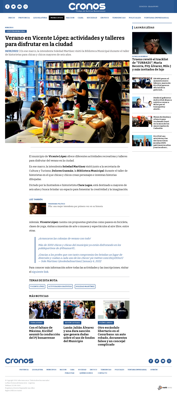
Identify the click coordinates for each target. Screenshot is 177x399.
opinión (153, 370)
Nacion (70, 18)
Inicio (11, 18)
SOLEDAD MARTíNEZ (85, 287)
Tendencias (118, 18)
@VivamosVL (67, 248)
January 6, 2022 (92, 261)
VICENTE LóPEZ (37, 287)
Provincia (24, 18)
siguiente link (40, 271)
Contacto (102, 373)
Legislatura (40, 18)
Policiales (135, 18)
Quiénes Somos (86, 373)
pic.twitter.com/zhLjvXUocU (106, 258)
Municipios (56, 18)
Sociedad (92, 18)
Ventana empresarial (156, 18)
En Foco (105, 18)
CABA (80, 18)
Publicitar (69, 373)
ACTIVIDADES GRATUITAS (60, 287)
